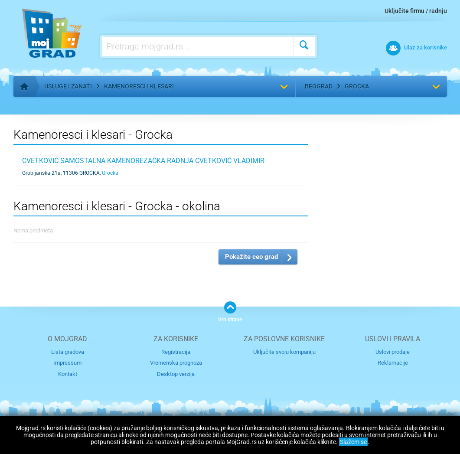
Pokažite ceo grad (251, 257)
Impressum (67, 362)
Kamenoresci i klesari (139, 86)
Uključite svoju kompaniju (284, 352)
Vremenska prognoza (176, 362)
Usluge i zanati (68, 86)
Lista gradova (67, 352)
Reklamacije (393, 362)
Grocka (357, 86)
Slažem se (353, 441)
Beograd (319, 86)
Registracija (175, 352)
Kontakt (67, 374)
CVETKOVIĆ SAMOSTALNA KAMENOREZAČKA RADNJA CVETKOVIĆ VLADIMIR (143, 161)
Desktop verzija (176, 374)
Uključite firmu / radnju (416, 10)
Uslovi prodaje (392, 352)
